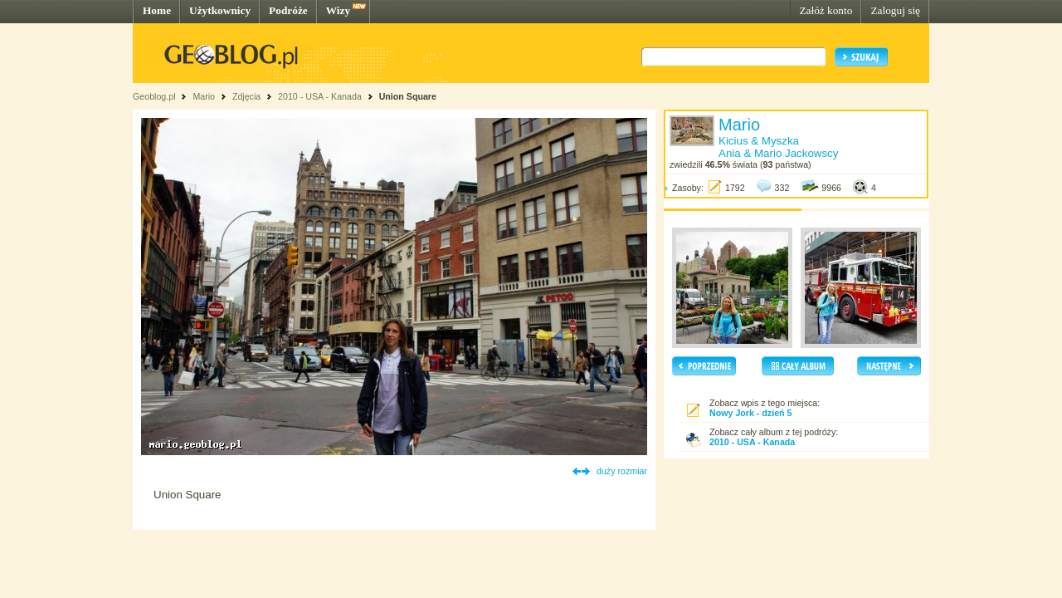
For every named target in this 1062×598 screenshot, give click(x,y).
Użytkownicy (220, 10)
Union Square (407, 96)
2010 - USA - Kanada (320, 96)
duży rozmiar (622, 471)
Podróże (288, 10)
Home (157, 10)
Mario (203, 96)
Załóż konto (825, 10)
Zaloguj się (895, 10)
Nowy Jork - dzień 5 (750, 413)
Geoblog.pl (154, 96)
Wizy (338, 10)
